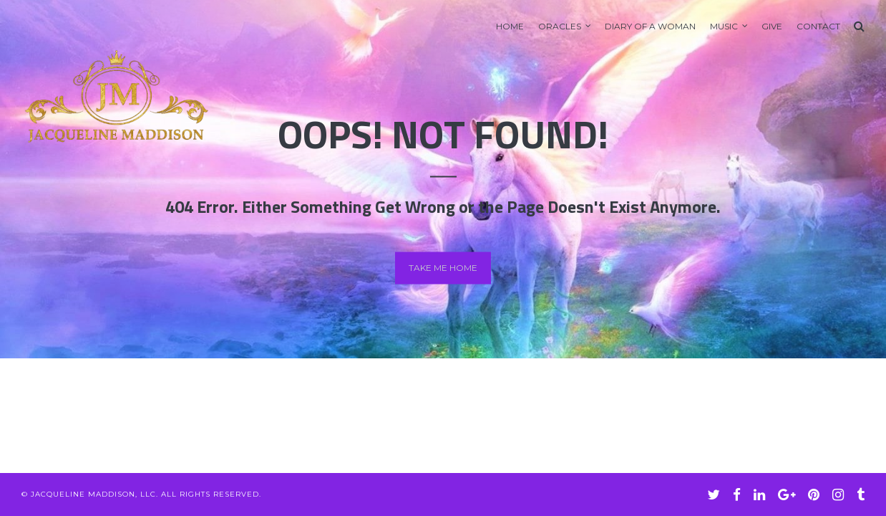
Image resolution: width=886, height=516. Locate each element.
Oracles (559, 26)
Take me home (443, 267)
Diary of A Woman (650, 26)
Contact (818, 26)
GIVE (771, 26)
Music (724, 26)
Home (510, 26)
